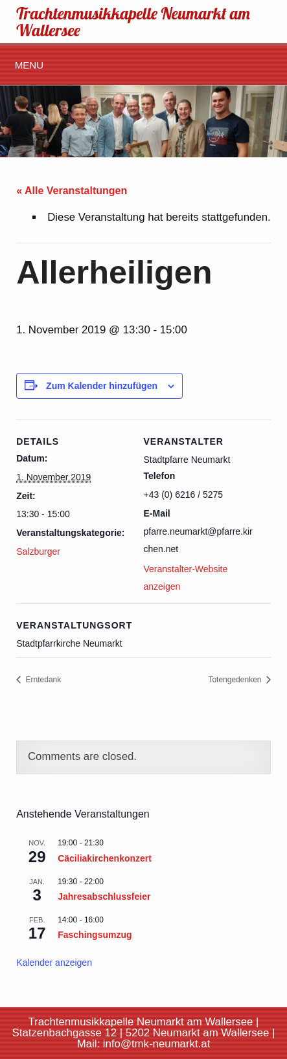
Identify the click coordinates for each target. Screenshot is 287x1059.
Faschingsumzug (95, 935)
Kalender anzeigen (54, 962)
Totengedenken (235, 679)
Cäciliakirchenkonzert (105, 858)
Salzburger (38, 551)
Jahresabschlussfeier (104, 896)
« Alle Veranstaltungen (71, 190)
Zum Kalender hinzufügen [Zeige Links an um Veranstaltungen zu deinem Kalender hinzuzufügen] (101, 386)
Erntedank (42, 679)
